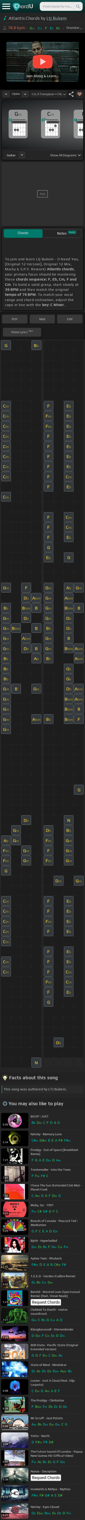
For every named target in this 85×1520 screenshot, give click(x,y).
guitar (11, 155)
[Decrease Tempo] (6, 94)
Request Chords (46, 1302)
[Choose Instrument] (22, 155)
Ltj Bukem (56, 18)
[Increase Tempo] (25, 94)
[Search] (78, 6)
